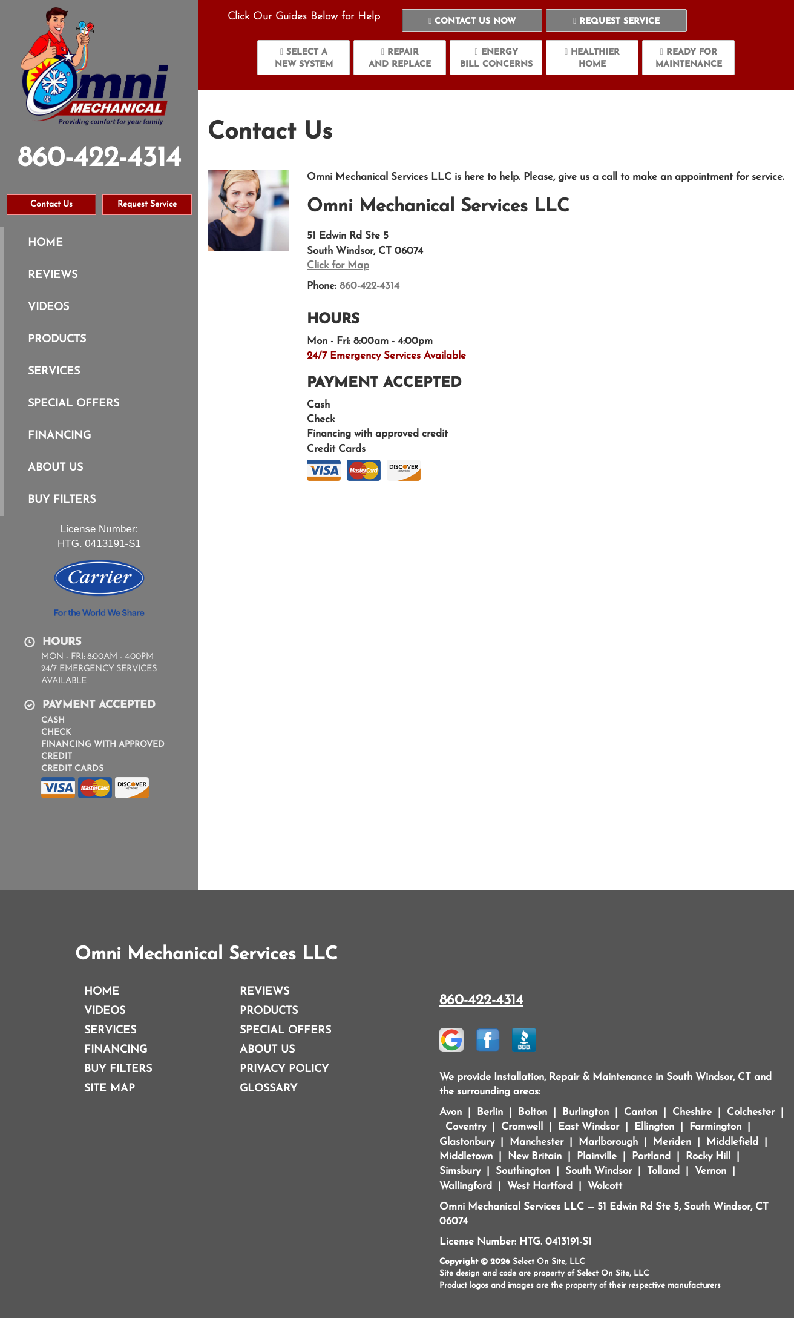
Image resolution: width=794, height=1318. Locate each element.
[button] (472, 20)
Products (57, 339)
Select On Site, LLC (549, 1262)
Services (54, 371)
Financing (59, 436)
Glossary (268, 1089)
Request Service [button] (147, 204)
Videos (48, 307)
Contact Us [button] (51, 204)
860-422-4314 (369, 286)
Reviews (52, 275)
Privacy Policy (284, 1069)
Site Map (109, 1089)
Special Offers (73, 404)
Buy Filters (62, 500)
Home (45, 243)
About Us (55, 468)
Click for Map (338, 265)
